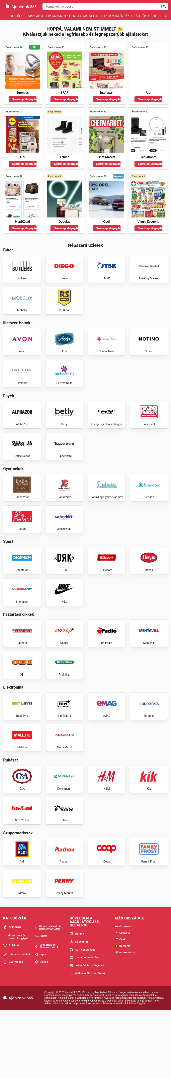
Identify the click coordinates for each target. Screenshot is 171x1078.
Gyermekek (13, 1029)
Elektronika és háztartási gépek (125, 16)
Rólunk (77, 1001)
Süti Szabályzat (82, 1017)
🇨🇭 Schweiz (122, 1000)
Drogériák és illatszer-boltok (47, 1013)
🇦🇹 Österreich (123, 993)
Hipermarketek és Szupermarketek (72, 16)
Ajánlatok (35, 16)
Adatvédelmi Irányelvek (87, 1033)
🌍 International (125, 1019)
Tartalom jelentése (84, 1025)
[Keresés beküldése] (164, 6)
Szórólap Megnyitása (24, 99)
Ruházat (11, 1012)
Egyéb (41, 1029)
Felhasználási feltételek (87, 1041)
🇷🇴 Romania (122, 1013)
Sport (41, 1022)
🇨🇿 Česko (121, 1006)
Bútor (156, 16)
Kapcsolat (79, 1009)
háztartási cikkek (17, 1022)
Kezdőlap (17, 16)
